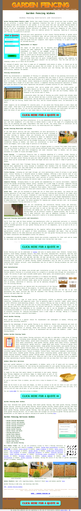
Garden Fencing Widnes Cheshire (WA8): (16, 21)
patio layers (59, 449)
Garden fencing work (10, 252)
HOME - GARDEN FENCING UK (40, 493)
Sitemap (5, 498)
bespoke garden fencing (26, 353)
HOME (54, 9)
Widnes (35, 252)
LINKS (58, 9)
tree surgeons (14, 452)
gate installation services (48, 289)
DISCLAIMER (73, 9)
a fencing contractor (56, 445)
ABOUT (63, 9)
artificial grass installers (45, 454)
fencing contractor (32, 28)
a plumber (30, 447)
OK (69, 510)
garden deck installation (49, 447)
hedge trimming (41, 449)
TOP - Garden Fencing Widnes (13, 487)
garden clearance (26, 457)
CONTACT (67, 9)
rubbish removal (47, 456)
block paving (23, 449)
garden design (33, 451)
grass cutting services (18, 454)
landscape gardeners (35, 452)
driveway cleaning (25, 456)
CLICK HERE (12, 391)
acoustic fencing (45, 303)
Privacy (76, 498)
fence (25, 64)
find (9, 405)
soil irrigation (15, 451)
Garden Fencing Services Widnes (19, 417)
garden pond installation (54, 451)
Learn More (63, 510)
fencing (40, 53)
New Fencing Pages (12, 498)
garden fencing (31, 260)
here (54, 413)
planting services (57, 452)
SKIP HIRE (7, 449)
